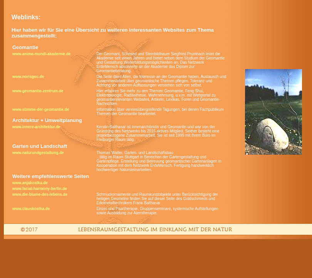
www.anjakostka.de (30, 183)
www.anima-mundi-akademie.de (41, 54)
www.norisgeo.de (28, 77)
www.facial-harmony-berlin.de (39, 188)
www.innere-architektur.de (36, 127)
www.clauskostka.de (31, 209)
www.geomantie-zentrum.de (37, 91)
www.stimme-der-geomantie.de (40, 109)
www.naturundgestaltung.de (38, 153)
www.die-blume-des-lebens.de (39, 194)
